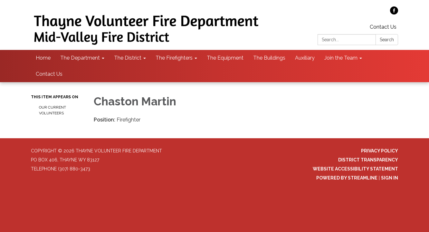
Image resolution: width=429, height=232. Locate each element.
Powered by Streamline (346, 177)
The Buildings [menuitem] (269, 58)
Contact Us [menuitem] (49, 74)
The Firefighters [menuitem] (174, 58)
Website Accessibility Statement (355, 168)
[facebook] (394, 13)
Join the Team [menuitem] (341, 58)
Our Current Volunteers (52, 110)
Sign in (389, 177)
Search (387, 39)
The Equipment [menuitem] (225, 58)
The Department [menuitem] (80, 58)
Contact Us (383, 27)
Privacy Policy (379, 150)
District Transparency (368, 159)
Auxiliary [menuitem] (305, 58)
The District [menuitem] (127, 58)
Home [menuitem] (43, 58)
